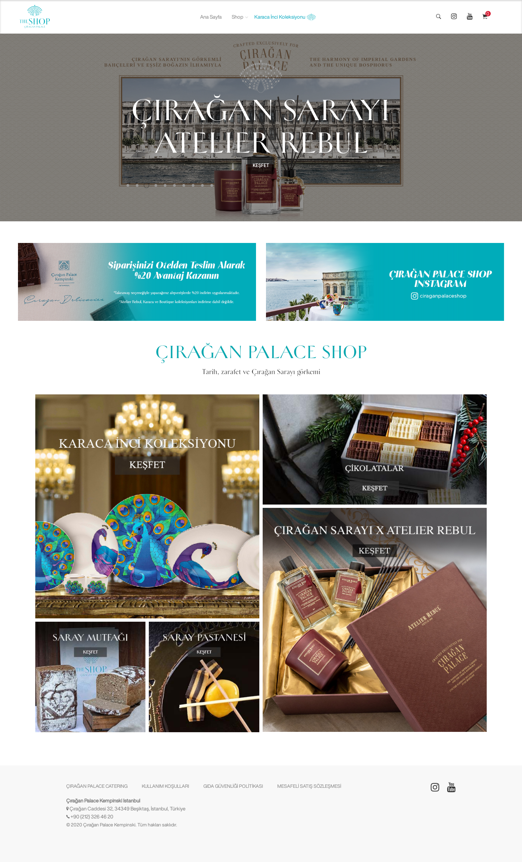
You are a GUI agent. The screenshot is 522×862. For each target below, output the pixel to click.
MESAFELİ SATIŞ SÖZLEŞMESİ (309, 786)
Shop (237, 16)
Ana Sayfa (211, 16)
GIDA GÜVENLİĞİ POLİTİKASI (233, 786)
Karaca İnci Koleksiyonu (285, 17)
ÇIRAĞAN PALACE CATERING (97, 786)
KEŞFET (261, 165)
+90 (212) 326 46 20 (92, 816)
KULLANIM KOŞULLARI (165, 786)
